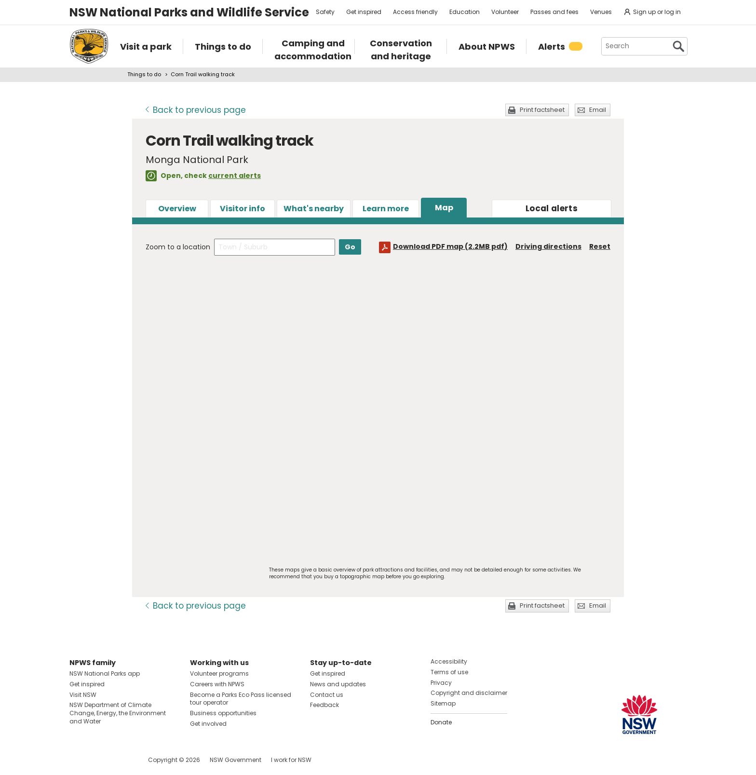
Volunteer (505, 12)
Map (444, 207)
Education (464, 12)
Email (597, 109)
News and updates (338, 684)
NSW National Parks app (104, 673)
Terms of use (449, 672)
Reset (599, 246)
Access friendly (415, 12)
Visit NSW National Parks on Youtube (120, 760)
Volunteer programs (219, 673)
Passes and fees (554, 12)
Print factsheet (542, 109)
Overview (177, 208)
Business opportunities (223, 713)
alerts (552, 208)
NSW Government (235, 760)
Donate (441, 722)
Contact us (326, 695)
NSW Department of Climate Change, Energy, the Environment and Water (117, 713)
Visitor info (242, 208)
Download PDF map (450, 246)
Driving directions (548, 246)
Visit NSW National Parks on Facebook (78, 760)
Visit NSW (82, 695)
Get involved (208, 724)
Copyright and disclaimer (469, 693)
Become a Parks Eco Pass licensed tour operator (240, 699)
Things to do (144, 74)
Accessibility (449, 661)
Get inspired (363, 12)
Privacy (441, 683)
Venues (601, 12)
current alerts (234, 175)
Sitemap (443, 703)
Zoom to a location (178, 247)
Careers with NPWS (217, 684)
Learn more (386, 208)
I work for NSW (291, 760)
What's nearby (314, 208)
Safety (325, 12)
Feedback (324, 705)
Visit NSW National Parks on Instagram (99, 760)
